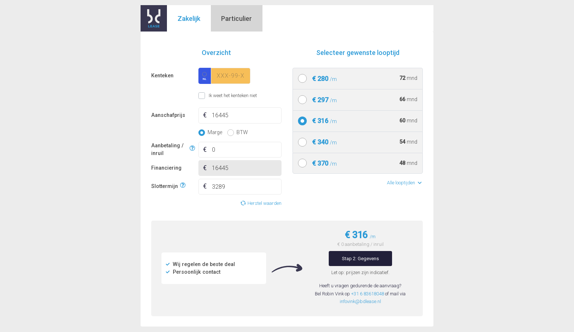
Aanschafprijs (168, 115)
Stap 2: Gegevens (360, 258)
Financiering (166, 168)
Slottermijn (164, 185)
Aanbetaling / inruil (169, 150)
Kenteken (162, 76)
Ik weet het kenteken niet (207, 96)
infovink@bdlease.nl (360, 301)
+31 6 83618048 (367, 293)
